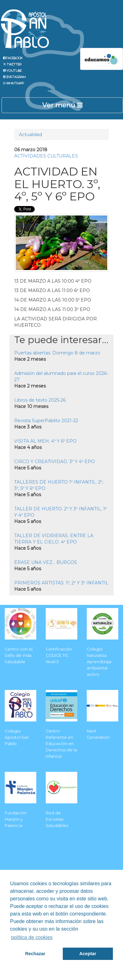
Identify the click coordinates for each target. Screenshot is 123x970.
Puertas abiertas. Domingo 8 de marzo (57, 353)
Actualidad (30, 134)
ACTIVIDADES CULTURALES (46, 156)
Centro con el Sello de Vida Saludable (18, 655)
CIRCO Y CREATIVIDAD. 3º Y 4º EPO (54, 461)
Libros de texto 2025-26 (40, 400)
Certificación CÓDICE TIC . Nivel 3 (59, 655)
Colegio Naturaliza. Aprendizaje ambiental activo (99, 662)
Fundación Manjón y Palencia (15, 819)
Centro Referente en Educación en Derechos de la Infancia (61, 744)
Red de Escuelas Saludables (57, 819)
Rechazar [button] (35, 953)
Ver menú (62, 105)
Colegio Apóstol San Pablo (17, 737)
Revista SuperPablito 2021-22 (46, 420)
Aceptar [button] (88, 953)
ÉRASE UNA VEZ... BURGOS (45, 562)
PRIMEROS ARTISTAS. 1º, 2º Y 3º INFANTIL (61, 583)
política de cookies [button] (32, 937)
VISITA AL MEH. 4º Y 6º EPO (45, 441)
